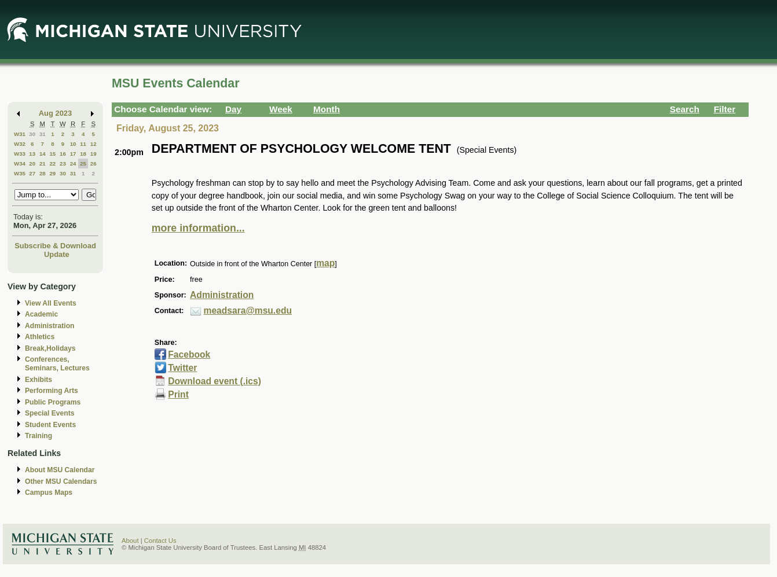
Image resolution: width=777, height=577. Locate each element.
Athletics (39, 337)
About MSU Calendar (59, 470)
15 (52, 153)
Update (56, 254)
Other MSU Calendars (61, 481)
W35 (19, 173)
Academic (41, 314)
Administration (49, 326)
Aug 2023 (55, 113)
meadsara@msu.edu (248, 310)
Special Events (49, 413)
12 (93, 144)
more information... (198, 228)
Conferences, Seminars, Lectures (57, 363)
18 (83, 153)
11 (83, 144)
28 (42, 173)
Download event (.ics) (214, 381)
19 (93, 153)
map (325, 263)
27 (32, 173)
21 (42, 163)
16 (63, 153)
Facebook (189, 354)
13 (32, 153)
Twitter (182, 368)
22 (52, 163)
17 (73, 153)
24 (73, 163)
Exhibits (38, 380)
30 (32, 134)
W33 (19, 153)
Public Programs (52, 402)
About (130, 540)
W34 (19, 163)
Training (38, 436)
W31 (19, 134)
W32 (19, 144)
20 (32, 163)
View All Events (50, 303)
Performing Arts (51, 391)
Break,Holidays (50, 348)
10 (73, 144)
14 (42, 153)
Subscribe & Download (55, 245)
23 (63, 163)
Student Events (50, 425)
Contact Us (160, 540)
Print (178, 394)
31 (42, 134)
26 (93, 163)
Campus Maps (48, 492)
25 (83, 163)
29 (52, 173)
